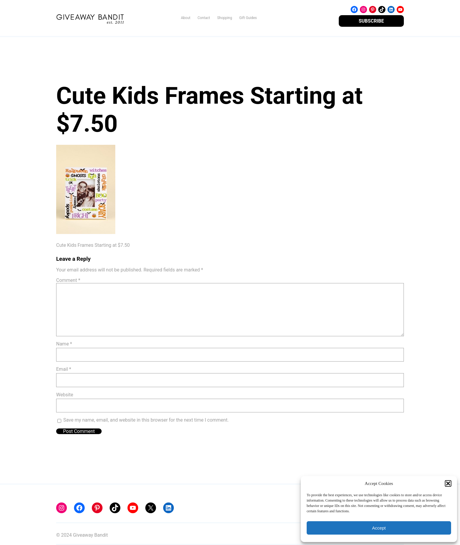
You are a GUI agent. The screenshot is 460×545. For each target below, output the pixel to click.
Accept (379, 527)
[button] (448, 483)
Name (64, 344)
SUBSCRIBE (371, 21)
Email (63, 369)
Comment (68, 280)
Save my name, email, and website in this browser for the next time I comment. (146, 420)
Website (64, 395)
